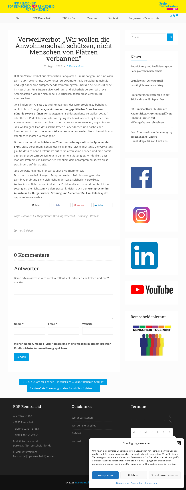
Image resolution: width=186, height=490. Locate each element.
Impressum (151, 483)
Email (52, 324)
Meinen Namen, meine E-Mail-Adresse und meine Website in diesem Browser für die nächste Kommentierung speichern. (62, 346)
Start (18, 18)
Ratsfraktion (26, 230)
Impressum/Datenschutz (144, 18)
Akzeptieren (105, 475)
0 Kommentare (75, 66)
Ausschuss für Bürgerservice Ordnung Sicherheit (48, 216)
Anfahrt (76, 433)
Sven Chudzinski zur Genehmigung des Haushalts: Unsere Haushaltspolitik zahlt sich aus (152, 136)
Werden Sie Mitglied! (84, 425)
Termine (92, 18)
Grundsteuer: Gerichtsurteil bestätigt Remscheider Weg (147, 83)
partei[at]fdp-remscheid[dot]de (32, 445)
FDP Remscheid (42, 18)
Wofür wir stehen (82, 417)
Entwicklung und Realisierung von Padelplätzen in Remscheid (151, 69)
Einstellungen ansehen (165, 475)
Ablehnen (134, 475)
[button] (179, 443)
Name (19, 324)
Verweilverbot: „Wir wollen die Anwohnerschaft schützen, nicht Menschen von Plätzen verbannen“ (63, 48)
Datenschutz (122, 483)
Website (87, 324)
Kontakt (113, 18)
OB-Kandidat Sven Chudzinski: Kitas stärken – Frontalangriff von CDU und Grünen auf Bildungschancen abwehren (151, 115)
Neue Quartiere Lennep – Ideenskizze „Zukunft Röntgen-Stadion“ (62, 382)
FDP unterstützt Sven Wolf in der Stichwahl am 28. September (150, 97)
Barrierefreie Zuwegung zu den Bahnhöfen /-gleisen (63, 388)
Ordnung (83, 216)
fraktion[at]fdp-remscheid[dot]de (33, 456)
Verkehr (94, 216)
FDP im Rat (69, 18)
